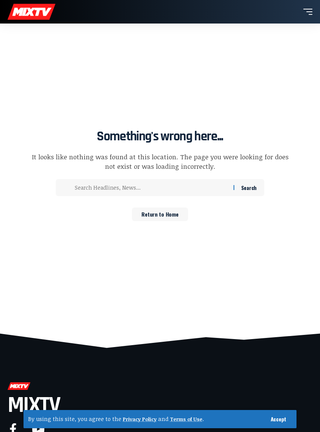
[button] (278, 419)
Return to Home (159, 215)
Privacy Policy (141, 419)
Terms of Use (191, 419)
